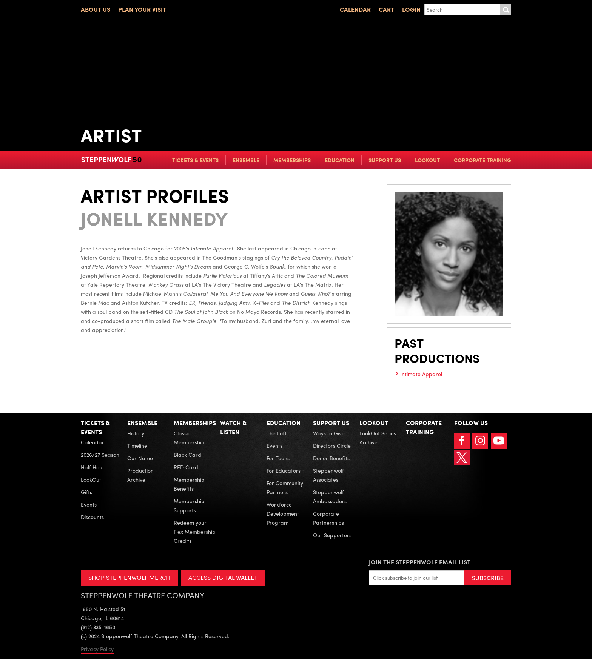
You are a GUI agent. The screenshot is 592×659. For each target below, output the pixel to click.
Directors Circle (332, 445)
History (135, 433)
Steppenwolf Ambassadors (330, 496)
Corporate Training (482, 160)
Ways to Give (329, 433)
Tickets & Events (195, 160)
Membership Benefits (189, 484)
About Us (95, 9)
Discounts (92, 517)
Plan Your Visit (142, 9)
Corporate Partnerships (328, 518)
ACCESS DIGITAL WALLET (222, 577)
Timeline (137, 445)
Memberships (292, 160)
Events (89, 504)
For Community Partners (285, 487)
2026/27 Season (100, 454)
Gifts (86, 492)
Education (340, 160)
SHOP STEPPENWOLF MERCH (129, 577)
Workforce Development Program (283, 513)
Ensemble (246, 160)
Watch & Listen (233, 427)
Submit (505, 9)
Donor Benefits (331, 458)
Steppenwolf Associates (328, 475)
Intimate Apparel (421, 374)
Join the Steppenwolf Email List (419, 562)
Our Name (140, 458)
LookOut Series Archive (377, 437)
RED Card (186, 467)
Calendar (355, 9)
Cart (386, 9)
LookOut (427, 160)
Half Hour (93, 467)
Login (411, 9)
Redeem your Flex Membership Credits (195, 531)
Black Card (187, 454)
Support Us (384, 160)
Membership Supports (189, 505)
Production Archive (140, 475)
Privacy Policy (97, 649)
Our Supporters (332, 535)
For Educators (284, 470)
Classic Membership (189, 437)
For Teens (278, 458)
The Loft (277, 433)
